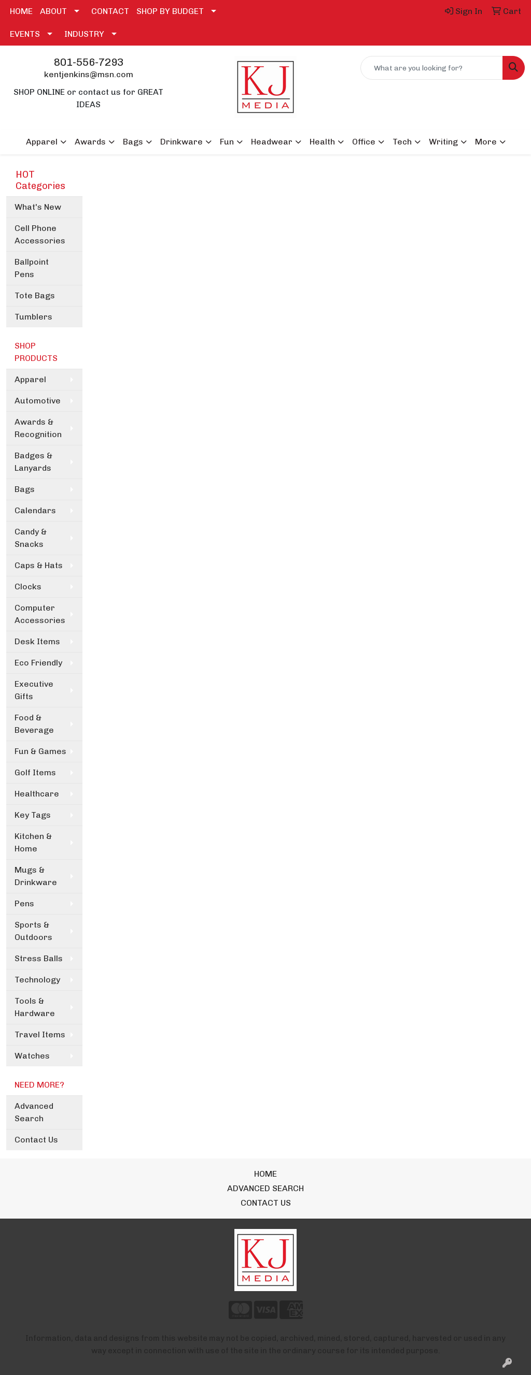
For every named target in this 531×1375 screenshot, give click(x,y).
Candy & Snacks (31, 538)
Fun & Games (40, 751)
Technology (37, 980)
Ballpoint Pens (32, 268)
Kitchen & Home (33, 842)
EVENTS (25, 34)
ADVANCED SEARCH (265, 1188)
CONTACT (110, 11)
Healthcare (37, 794)
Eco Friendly (38, 663)
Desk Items (37, 641)
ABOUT (53, 11)
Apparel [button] (42, 142)
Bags (25, 489)
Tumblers (33, 317)
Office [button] (363, 142)
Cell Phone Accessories (40, 234)
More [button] (486, 142)
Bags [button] (133, 142)
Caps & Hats (39, 565)
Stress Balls (39, 958)
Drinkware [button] (181, 142)
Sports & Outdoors (33, 931)
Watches (32, 1056)
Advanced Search (34, 1112)
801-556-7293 (88, 62)
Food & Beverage (34, 724)
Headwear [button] (271, 142)
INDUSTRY (84, 34)
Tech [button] (402, 142)
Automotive (38, 401)
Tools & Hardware (35, 1007)
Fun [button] (227, 142)
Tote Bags (35, 295)
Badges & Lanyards (33, 462)
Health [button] (322, 142)
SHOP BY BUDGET (170, 11)
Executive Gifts (34, 690)
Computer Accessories (40, 614)
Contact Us (36, 1140)
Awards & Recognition (38, 428)
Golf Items (35, 772)
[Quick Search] (431, 68)
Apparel (30, 379)
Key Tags (33, 815)
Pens (24, 903)
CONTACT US (266, 1203)
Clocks (28, 586)
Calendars (35, 510)
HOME (21, 11)
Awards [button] (90, 142)
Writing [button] (443, 142)
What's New (38, 207)
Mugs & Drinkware (36, 876)
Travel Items (40, 1034)
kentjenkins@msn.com (88, 74)
